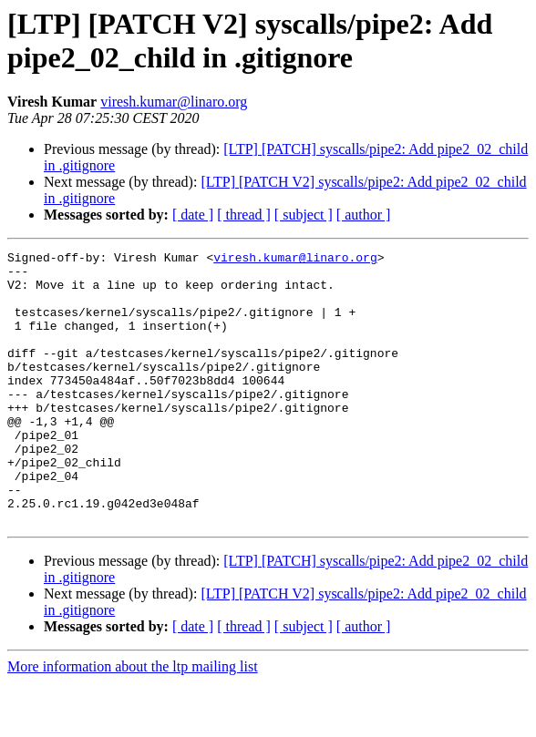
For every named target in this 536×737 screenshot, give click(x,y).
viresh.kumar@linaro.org (173, 101)
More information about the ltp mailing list (132, 721)
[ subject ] (303, 214)
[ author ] (363, 214)
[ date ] (192, 214)
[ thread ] (244, 214)
